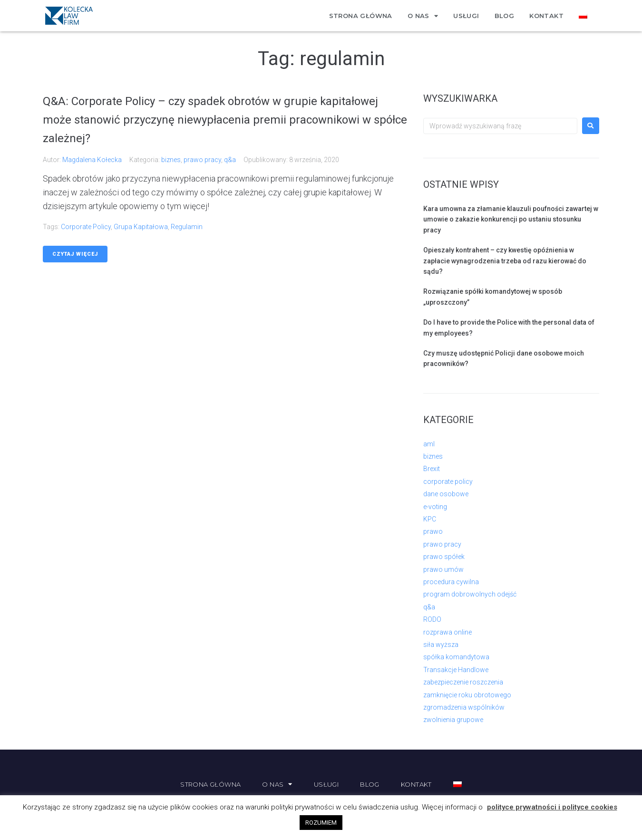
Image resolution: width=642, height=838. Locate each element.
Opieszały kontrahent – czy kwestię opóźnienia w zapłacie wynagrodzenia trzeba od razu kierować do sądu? (504, 260)
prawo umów (443, 569)
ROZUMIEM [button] (321, 822)
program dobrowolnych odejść (469, 594)
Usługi (466, 15)
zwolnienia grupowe (453, 719)
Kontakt (546, 15)
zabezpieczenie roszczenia (463, 682)
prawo (433, 531)
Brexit (431, 468)
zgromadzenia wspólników (464, 707)
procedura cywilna (451, 582)
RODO (432, 619)
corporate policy (86, 227)
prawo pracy (202, 160)
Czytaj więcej (75, 254)
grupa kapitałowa (141, 227)
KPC (429, 519)
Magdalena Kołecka (92, 160)
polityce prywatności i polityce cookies (552, 807)
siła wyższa (440, 644)
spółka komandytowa (456, 657)
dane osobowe (445, 494)
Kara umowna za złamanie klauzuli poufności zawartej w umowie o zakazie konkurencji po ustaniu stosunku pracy (510, 219)
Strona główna (360, 15)
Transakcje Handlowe (455, 670)
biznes (171, 160)
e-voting (435, 507)
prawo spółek (444, 556)
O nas (423, 16)
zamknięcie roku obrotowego (467, 695)
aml (429, 444)
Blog (505, 15)
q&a (230, 160)
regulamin (187, 227)
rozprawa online (447, 632)
